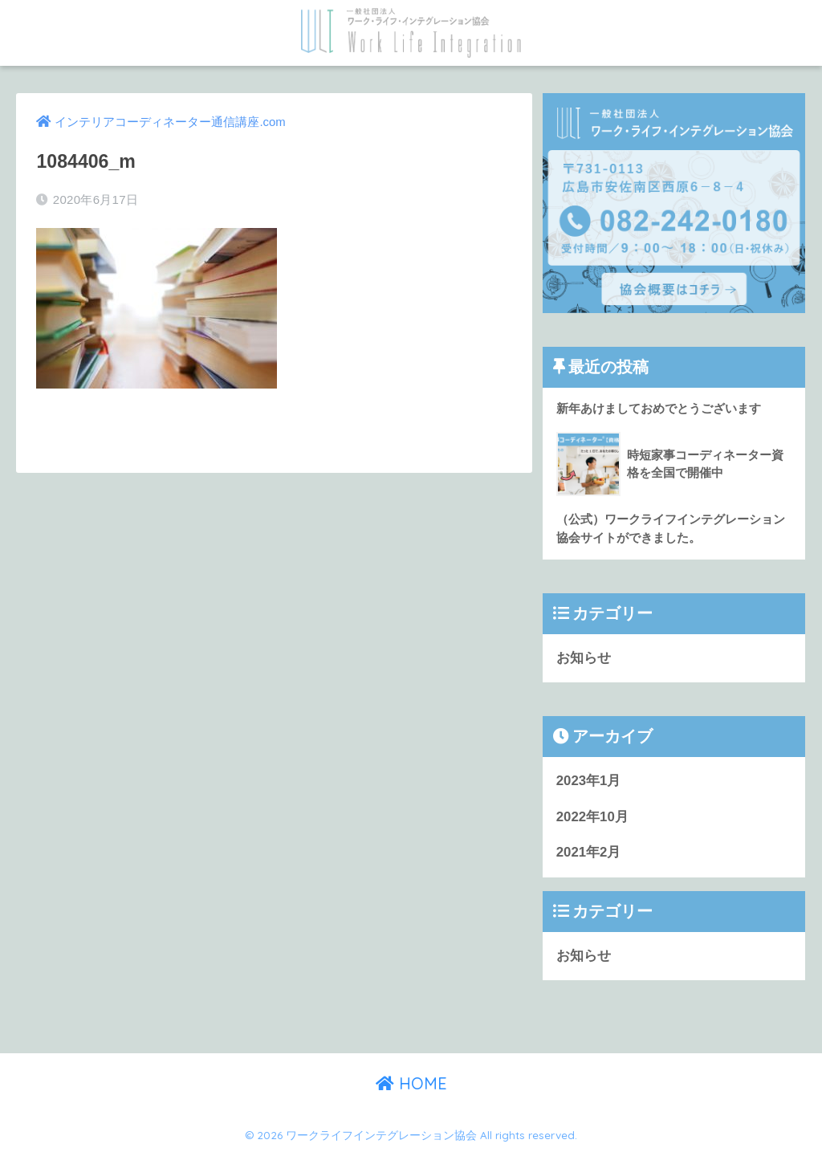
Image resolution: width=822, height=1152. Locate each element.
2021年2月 (588, 852)
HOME (411, 1083)
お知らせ (583, 658)
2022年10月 (592, 816)
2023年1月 (588, 780)
